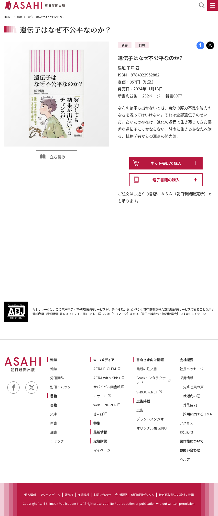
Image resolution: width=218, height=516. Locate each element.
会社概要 (186, 359)
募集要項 (190, 404)
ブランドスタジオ (150, 418)
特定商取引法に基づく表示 (176, 495)
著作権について (192, 440)
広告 (139, 409)
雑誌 (53, 359)
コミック (57, 440)
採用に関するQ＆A (197, 413)
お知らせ (186, 431)
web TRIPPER (105, 404)
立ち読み (57, 157)
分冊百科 (57, 377)
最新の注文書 (146, 368)
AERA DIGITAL (105, 368)
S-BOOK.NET (147, 391)
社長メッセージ (192, 368)
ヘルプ (185, 459)
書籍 (53, 395)
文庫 (53, 413)
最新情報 (100, 431)
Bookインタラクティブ (151, 380)
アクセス (186, 422)
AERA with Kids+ (107, 377)
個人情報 (30, 495)
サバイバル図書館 (106, 386)
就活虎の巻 (191, 395)
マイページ (101, 450)
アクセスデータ (50, 495)
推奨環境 (83, 495)
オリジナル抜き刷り (151, 428)
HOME (8, 17)
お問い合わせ (190, 450)
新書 (20, 17)
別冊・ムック (60, 386)
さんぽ (98, 413)
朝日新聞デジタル (142, 495)
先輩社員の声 (193, 386)
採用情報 (186, 377)
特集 (96, 422)
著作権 (69, 495)
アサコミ (100, 395)
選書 (53, 431)
